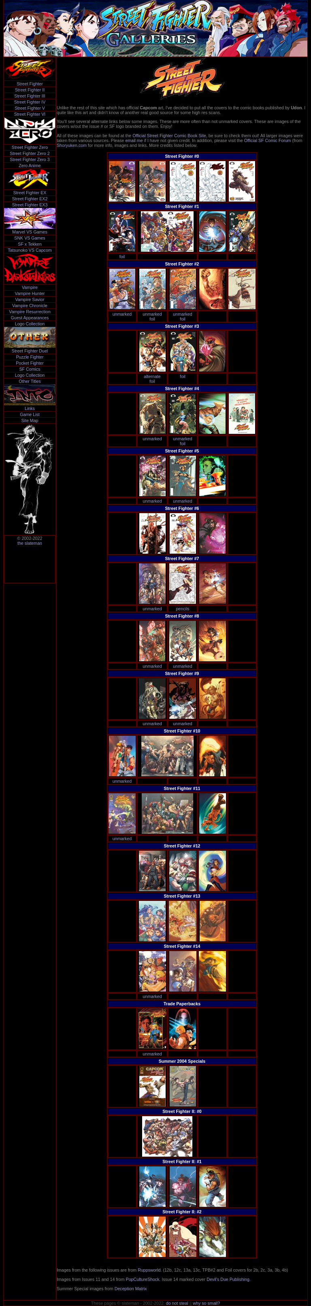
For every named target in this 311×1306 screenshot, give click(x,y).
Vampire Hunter (30, 293)
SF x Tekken (29, 244)
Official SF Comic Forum (267, 140)
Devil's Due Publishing (228, 1279)
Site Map (29, 420)
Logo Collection (30, 323)
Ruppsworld (149, 1270)
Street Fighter (30, 83)
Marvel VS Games (29, 231)
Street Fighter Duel (30, 350)
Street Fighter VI (30, 114)
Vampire (30, 287)
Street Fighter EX (30, 192)
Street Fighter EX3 (30, 204)
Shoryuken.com (72, 145)
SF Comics (29, 369)
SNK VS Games (29, 238)
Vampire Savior (29, 299)
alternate (152, 376)
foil (122, 256)
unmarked (122, 314)
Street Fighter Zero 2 (29, 153)
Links (30, 408)
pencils (182, 608)
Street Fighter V (30, 108)
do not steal (177, 1303)
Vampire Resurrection (29, 311)
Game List (30, 414)
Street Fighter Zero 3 (29, 159)
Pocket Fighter (30, 363)
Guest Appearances (30, 317)
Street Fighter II (30, 89)
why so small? (206, 1303)
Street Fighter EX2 (30, 198)
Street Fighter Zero (30, 147)
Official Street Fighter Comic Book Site (169, 135)
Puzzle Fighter (29, 357)
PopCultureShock (143, 1279)
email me (134, 140)
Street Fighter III (29, 95)
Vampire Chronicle (29, 305)
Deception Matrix (131, 1288)
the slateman (29, 543)
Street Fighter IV (30, 102)
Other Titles (29, 381)
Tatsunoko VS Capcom (29, 250)
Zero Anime (30, 165)
